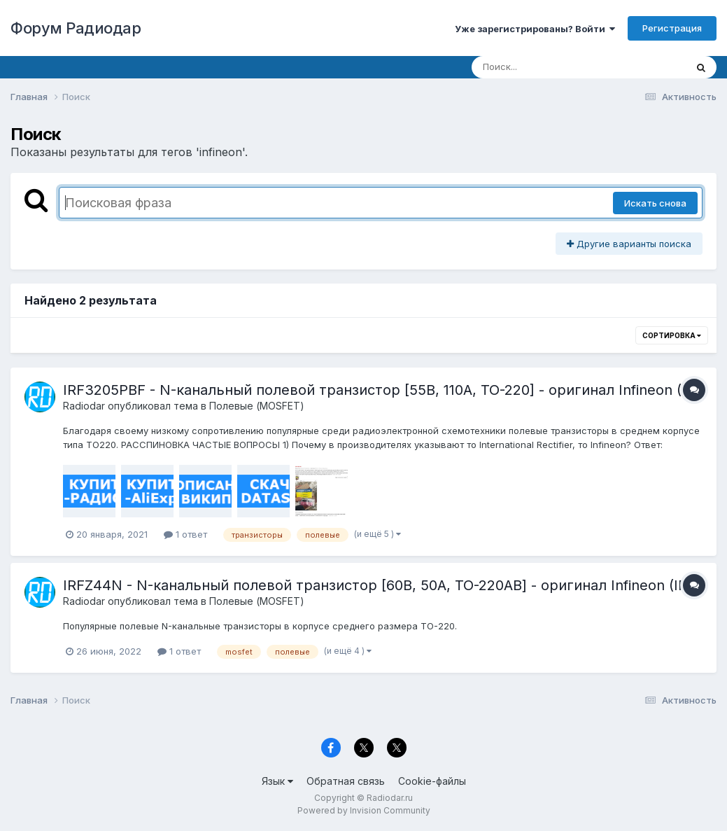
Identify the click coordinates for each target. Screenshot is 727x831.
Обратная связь (345, 781)
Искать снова (655, 203)
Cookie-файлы (432, 781)
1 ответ (185, 534)
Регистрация (672, 28)
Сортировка (671, 335)
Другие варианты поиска (629, 243)
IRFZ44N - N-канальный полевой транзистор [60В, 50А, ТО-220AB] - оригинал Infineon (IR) (377, 585)
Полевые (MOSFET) (256, 406)
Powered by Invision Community (363, 810)
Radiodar (84, 406)
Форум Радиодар (75, 28)
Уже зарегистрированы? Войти (535, 28)
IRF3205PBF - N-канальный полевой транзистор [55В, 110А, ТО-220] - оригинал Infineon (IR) (381, 390)
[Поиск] (552, 67)
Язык (277, 781)
